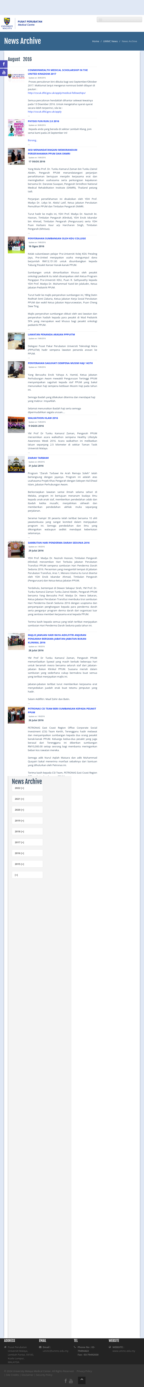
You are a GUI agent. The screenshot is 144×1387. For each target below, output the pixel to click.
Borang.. (33, 140)
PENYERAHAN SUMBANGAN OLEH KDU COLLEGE (57, 238)
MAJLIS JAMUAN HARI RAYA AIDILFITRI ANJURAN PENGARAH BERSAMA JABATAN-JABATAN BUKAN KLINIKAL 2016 (57, 638)
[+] (16, 875)
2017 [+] (19, 842)
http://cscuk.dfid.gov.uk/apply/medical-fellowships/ (57, 93)
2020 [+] (19, 809)
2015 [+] (19, 864)
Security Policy (44, 1375)
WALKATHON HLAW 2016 (43, 418)
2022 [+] (19, 788)
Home (95, 41)
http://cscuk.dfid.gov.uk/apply (45, 111)
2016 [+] (19, 853)
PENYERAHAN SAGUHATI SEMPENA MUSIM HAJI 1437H (60, 363)
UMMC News (110, 41)
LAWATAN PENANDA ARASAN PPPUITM (51, 334)
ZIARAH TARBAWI (38, 458)
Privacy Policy (84, 1371)
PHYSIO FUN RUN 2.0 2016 (43, 121)
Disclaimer (28, 1375)
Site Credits (12, 1375)
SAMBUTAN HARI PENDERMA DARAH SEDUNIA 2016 (59, 542)
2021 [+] (19, 799)
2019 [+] (19, 820)
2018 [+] (19, 831)
